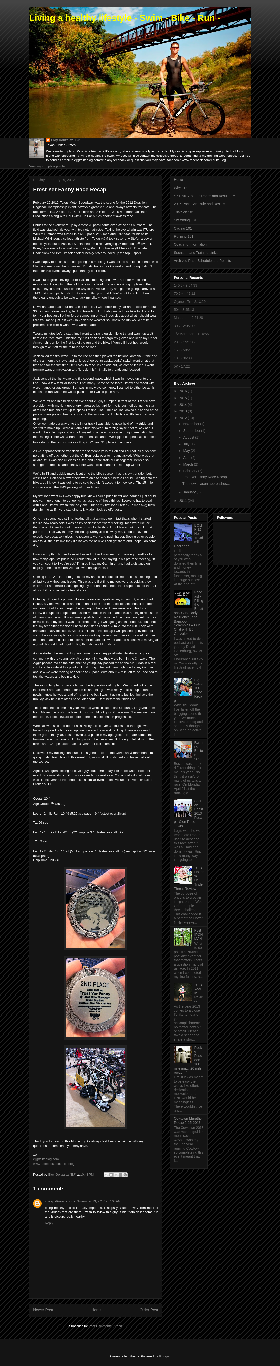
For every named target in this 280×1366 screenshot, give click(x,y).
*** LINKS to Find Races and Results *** (204, 196)
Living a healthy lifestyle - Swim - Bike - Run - (124, 18)
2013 (183, 411)
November (191, 424)
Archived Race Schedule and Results (202, 261)
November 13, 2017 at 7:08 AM (98, 1201)
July (186, 444)
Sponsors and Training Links (196, 252)
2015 (183, 398)
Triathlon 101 (184, 212)
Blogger (164, 1356)
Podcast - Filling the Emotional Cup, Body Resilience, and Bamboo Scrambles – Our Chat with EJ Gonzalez (188, 613)
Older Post (149, 1310)
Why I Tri (180, 188)
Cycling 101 (183, 228)
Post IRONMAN (198, 934)
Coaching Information (190, 244)
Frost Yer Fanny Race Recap (204, 477)
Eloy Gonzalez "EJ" (66, 140)
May (187, 451)
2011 (183, 501)
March (188, 464)
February (190, 471)
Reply (49, 1223)
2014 (183, 405)
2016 (183, 391)
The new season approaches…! (206, 484)
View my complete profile (47, 166)
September (192, 431)
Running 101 (183, 236)
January (190, 492)
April (187, 458)
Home (96, 1310)
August (189, 437)
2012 (183, 418)
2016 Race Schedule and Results (199, 204)
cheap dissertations (60, 1201)
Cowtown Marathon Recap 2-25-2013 (189, 1120)
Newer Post (43, 1310)
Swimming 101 (185, 220)
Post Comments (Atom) (105, 1326)
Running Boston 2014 (198, 751)
